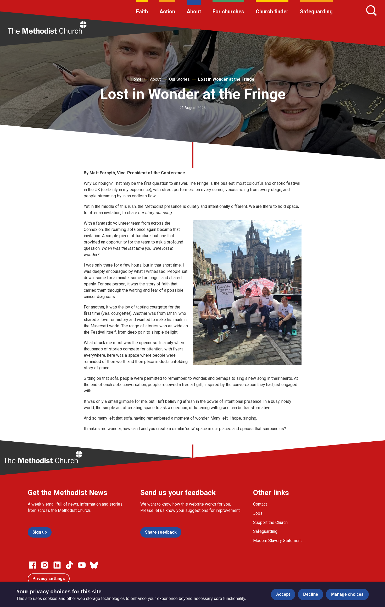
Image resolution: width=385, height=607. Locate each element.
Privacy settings (48, 578)
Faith (142, 11)
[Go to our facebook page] (32, 565)
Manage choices (347, 594)
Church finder (272, 11)
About (194, 11)
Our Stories (179, 79)
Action (167, 11)
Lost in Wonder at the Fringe (226, 79)
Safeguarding (316, 11)
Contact (260, 504)
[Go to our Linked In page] (57, 565)
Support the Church (270, 522)
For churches (228, 11)
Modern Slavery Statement (277, 540)
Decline (310, 594)
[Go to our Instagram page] (44, 565)
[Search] (371, 10)
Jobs (258, 513)
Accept (283, 594)
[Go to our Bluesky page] (94, 565)
